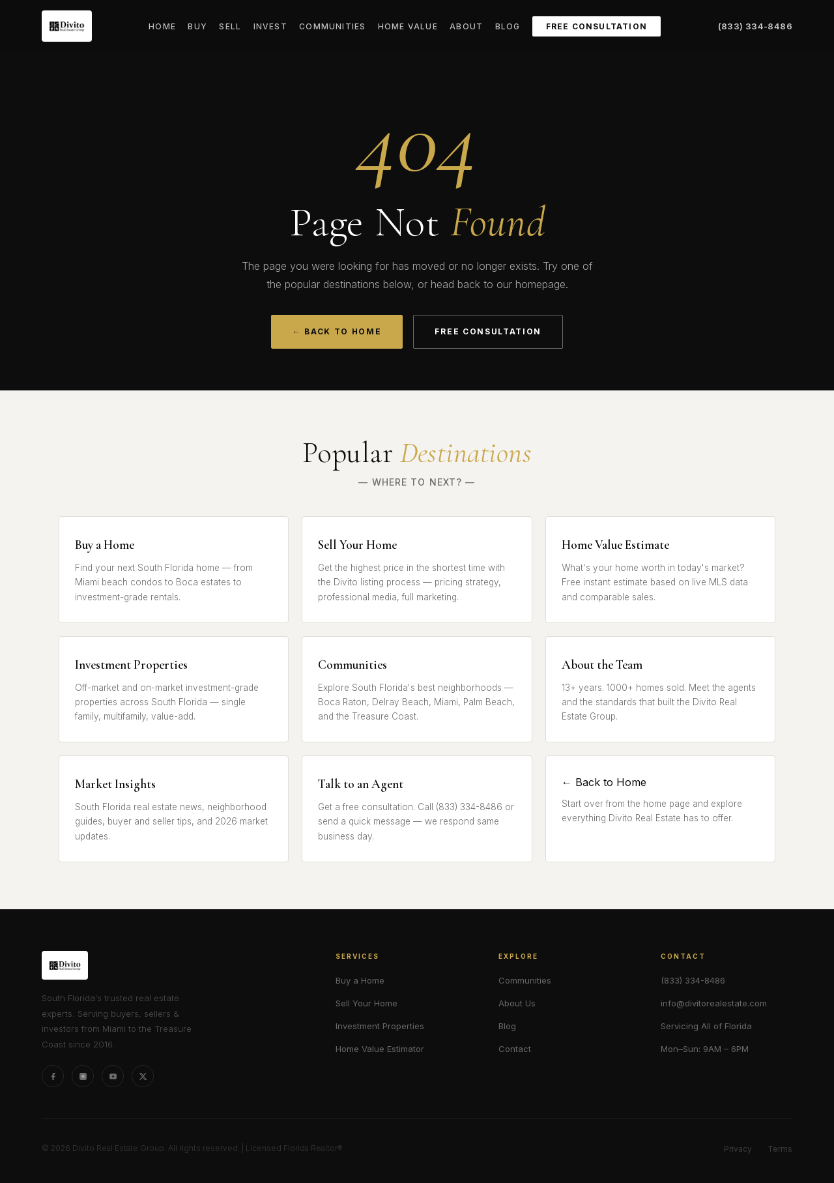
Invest (270, 26)
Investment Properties (380, 1026)
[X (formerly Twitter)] (143, 1076)
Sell (230, 26)
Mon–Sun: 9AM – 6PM (705, 1049)
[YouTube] (113, 1076)
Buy (197, 26)
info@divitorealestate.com (714, 1003)
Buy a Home (360, 980)
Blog (508, 26)
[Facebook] (53, 1076)
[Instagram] (83, 1076)
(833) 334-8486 (755, 26)
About (466, 26)
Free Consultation (596, 26)
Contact (514, 1049)
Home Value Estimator (380, 1049)
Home (162, 26)
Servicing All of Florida (706, 1026)
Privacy (738, 1149)
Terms (780, 1149)
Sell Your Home (366, 1003)
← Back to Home (337, 331)
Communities (332, 26)
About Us (517, 1003)
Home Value (408, 26)
